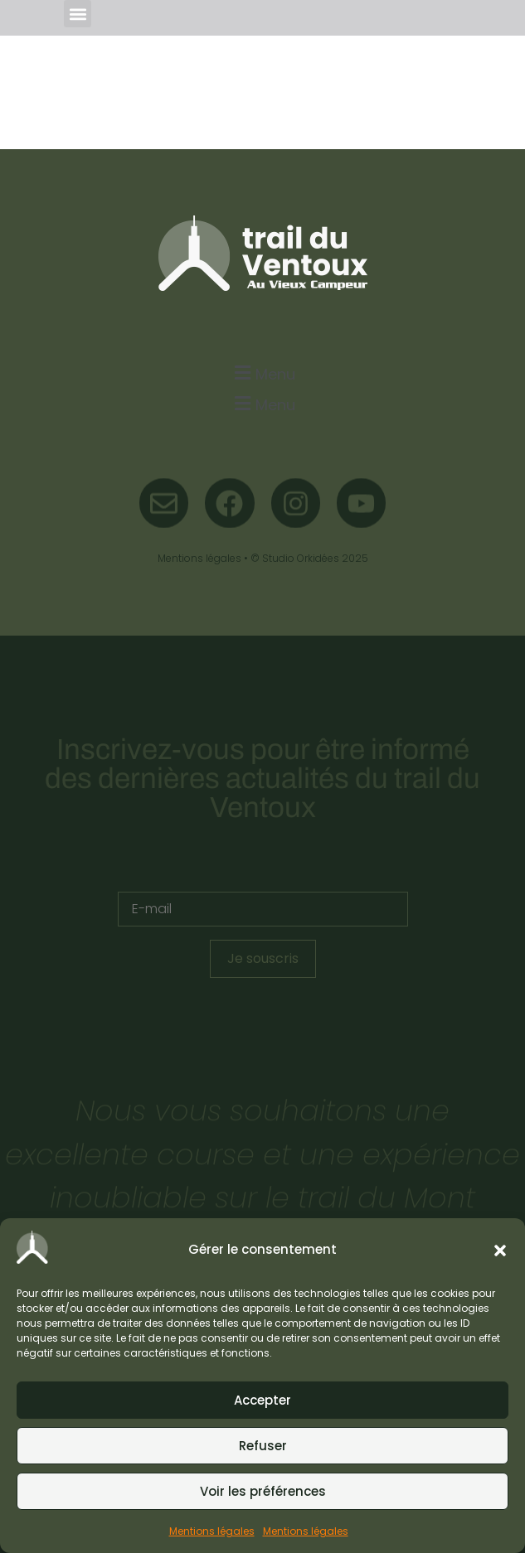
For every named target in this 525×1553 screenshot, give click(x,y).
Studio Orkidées (300, 558)
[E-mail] (263, 909)
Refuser (263, 1445)
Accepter (262, 1400)
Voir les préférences (263, 1491)
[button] (500, 1250)
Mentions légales (212, 1531)
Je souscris (263, 958)
